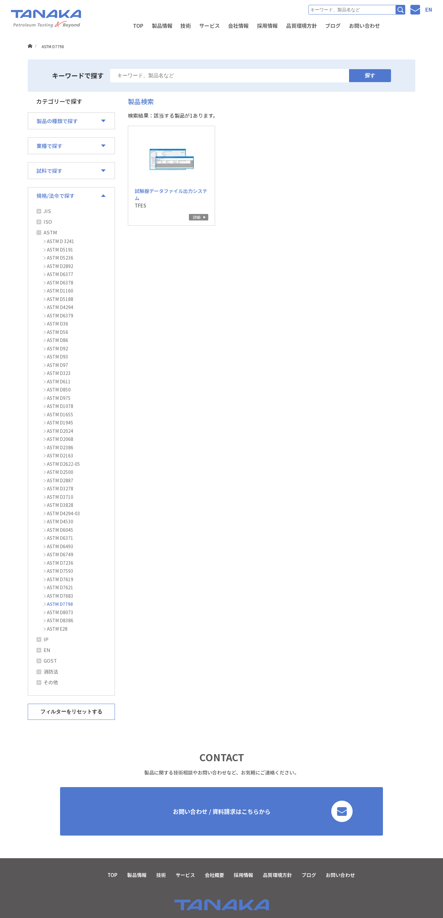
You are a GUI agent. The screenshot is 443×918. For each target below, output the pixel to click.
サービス (209, 25)
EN (428, 9)
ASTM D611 (59, 381)
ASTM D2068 (60, 439)
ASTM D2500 (60, 472)
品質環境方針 (301, 25)
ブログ (333, 25)
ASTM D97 (57, 365)
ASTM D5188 (60, 299)
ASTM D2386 (60, 447)
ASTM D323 (59, 373)
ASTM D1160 (60, 290)
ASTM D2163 (60, 455)
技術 (185, 25)
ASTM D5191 (60, 249)
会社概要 (214, 874)
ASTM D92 (57, 348)
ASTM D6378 (60, 282)
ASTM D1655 (60, 414)
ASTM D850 (59, 389)
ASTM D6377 (60, 274)
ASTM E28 (57, 628)
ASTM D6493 (60, 546)
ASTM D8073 (60, 612)
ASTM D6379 (60, 315)
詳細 (197, 217)
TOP (138, 25)
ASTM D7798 (60, 604)
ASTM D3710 (60, 497)
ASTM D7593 (60, 571)
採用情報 (267, 25)
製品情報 (162, 25)
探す (370, 75)
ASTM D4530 (60, 521)
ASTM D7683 (60, 595)
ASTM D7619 (60, 579)
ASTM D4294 (60, 307)
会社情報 (238, 25)
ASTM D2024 (60, 431)
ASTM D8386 (60, 620)
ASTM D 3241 (60, 241)
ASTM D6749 (60, 554)
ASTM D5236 (60, 257)
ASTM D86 (57, 340)
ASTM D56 (57, 332)
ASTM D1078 (60, 406)
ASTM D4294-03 (63, 513)
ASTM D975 (59, 398)
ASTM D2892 (60, 266)
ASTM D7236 (60, 563)
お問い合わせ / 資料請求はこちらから (263, 811)
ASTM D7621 (60, 587)
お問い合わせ (364, 25)
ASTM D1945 (60, 422)
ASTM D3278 (60, 488)
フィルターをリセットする (71, 711)
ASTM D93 (57, 356)
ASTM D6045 (60, 530)
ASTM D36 (57, 323)
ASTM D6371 (60, 538)
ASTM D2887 (60, 480)
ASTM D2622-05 (63, 464)
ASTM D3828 (60, 505)
